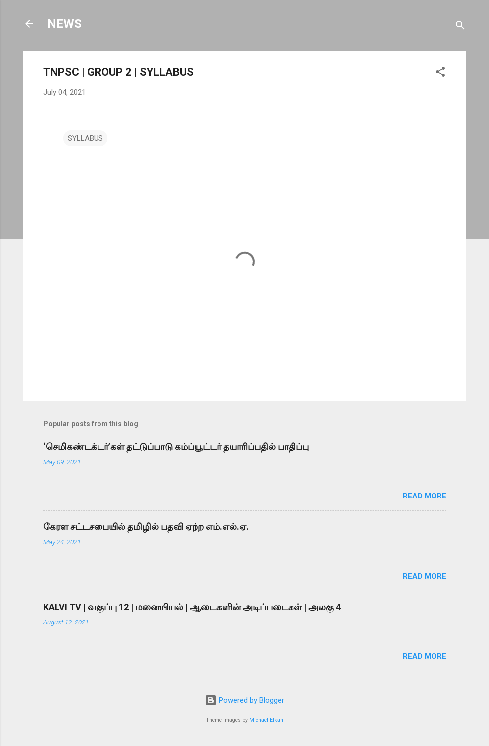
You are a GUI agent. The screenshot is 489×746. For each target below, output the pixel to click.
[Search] (460, 27)
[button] (440, 73)
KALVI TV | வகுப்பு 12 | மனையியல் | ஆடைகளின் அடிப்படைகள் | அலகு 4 (192, 607)
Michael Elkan (266, 720)
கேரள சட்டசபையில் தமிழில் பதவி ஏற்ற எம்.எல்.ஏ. (146, 526)
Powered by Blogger (244, 700)
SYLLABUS (85, 138)
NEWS (64, 24)
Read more (424, 496)
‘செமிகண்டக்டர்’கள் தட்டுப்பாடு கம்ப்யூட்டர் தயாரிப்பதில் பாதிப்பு (176, 446)
